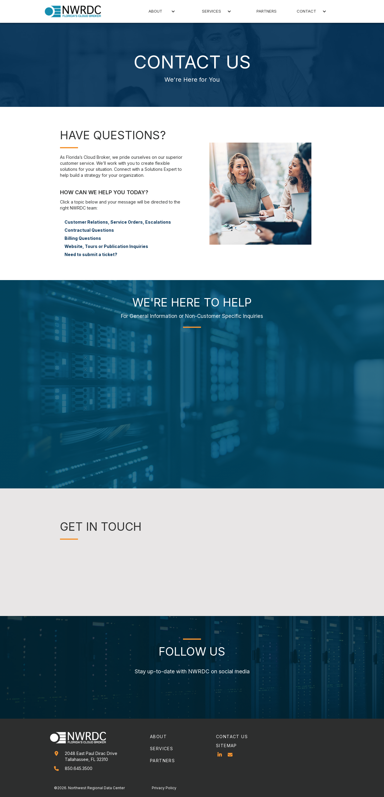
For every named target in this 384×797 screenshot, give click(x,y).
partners (266, 11)
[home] (76, 11)
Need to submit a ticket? (90, 254)
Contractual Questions (89, 230)
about (158, 736)
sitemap (226, 745)
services (161, 748)
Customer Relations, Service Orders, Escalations (117, 222)
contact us (232, 736)
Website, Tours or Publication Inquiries (106, 246)
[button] (156, 11)
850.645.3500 (78, 768)
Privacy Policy (164, 788)
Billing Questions (82, 238)
